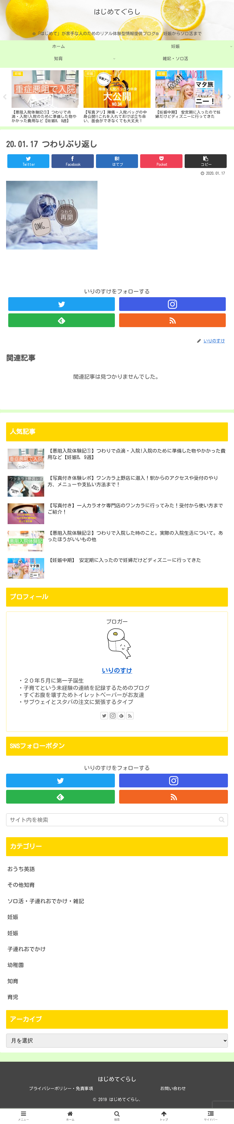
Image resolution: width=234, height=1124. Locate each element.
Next (229, 97)
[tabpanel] (45, 96)
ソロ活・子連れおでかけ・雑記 (45, 901)
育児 (12, 997)
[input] (117, 819)
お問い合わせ (173, 1088)
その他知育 (21, 885)
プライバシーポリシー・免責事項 (61, 1088)
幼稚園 (15, 965)
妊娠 (12, 917)
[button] (221, 819)
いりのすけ (117, 670)
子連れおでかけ (26, 949)
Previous (5, 97)
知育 (12, 981)
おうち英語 (21, 869)
